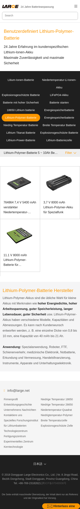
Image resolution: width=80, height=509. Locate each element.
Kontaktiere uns (13, 415)
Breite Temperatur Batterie (59, 125)
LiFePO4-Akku (59, 95)
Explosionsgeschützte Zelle (57, 425)
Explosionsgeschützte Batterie (21, 95)
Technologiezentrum (15, 430)
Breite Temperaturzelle (54, 420)
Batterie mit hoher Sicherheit (21, 102)
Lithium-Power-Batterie (20, 140)
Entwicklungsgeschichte (18, 404)
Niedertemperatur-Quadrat (56, 409)
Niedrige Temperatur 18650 (57, 399)
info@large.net (18, 390)
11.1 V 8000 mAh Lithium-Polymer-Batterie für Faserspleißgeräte (16, 260)
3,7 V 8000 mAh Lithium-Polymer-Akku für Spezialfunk (58, 207)
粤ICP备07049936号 (54, 483)
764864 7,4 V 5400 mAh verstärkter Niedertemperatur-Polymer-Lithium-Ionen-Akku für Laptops (20, 208)
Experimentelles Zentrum (18, 441)
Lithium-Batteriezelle (59, 140)
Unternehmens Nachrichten (20, 409)
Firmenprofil (11, 399)
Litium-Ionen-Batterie (21, 79)
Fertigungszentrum (15, 436)
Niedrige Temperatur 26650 (57, 404)
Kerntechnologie (13, 446)
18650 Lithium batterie (21, 110)
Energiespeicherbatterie (59, 110)
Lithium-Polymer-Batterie (21, 117)
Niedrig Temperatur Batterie (21, 125)
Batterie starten (59, 102)
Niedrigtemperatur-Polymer (57, 415)
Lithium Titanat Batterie (20, 132)
